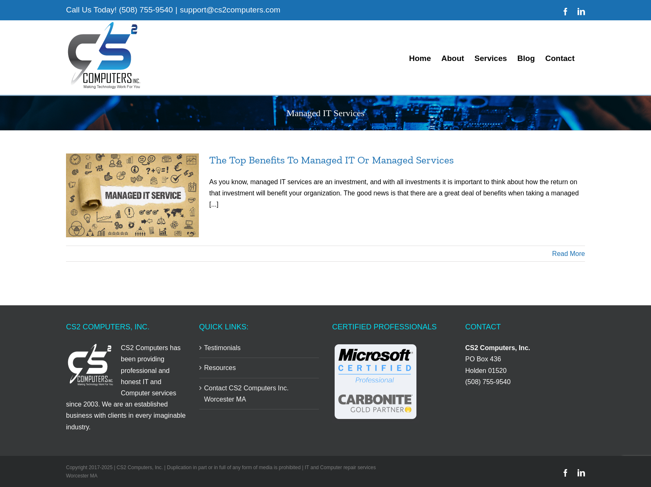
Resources (220, 367)
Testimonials (222, 347)
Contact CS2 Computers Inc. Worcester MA (246, 394)
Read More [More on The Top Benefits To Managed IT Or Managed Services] (568, 253)
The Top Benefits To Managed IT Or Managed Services (331, 159)
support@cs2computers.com (230, 9)
